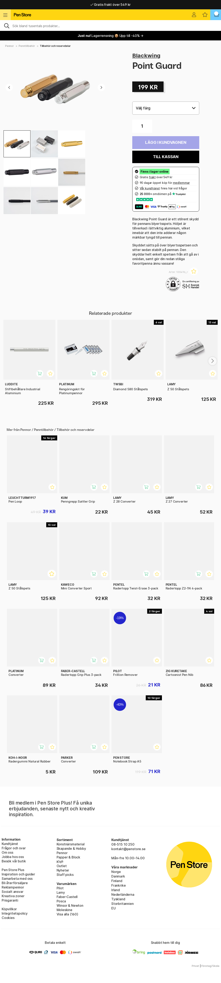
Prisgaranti (10, 900)
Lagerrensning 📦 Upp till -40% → (110, 36)
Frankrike (118, 885)
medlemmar (181, 182)
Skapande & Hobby (71, 848)
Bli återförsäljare (15, 883)
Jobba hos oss (13, 857)
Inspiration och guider (18, 874)
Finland (116, 881)
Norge (116, 872)
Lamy (61, 892)
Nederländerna (122, 894)
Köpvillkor (9, 909)
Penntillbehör (27, 45)
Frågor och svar (14, 848)
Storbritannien (122, 904)
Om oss (7, 852)
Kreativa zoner (13, 896)
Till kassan (165, 156)
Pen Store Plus (13, 870)
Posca (61, 901)
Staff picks (65, 875)
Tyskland (118, 899)
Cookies (8, 918)
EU (113, 908)
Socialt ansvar (12, 892)
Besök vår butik (14, 861)
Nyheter (63, 870)
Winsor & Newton (70, 905)
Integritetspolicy (15, 913)
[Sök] (110, 25)
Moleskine (64, 910)
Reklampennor (13, 887)
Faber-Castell (67, 897)
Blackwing (146, 55)
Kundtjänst (10, 844)
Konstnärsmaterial (71, 844)
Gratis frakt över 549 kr (110, 4)
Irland (115, 890)
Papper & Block (68, 857)
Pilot (60, 888)
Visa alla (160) (67, 914)
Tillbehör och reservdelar (55, 45)
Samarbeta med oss (17, 878)
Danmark (118, 876)
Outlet (62, 866)
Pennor (9, 45)
